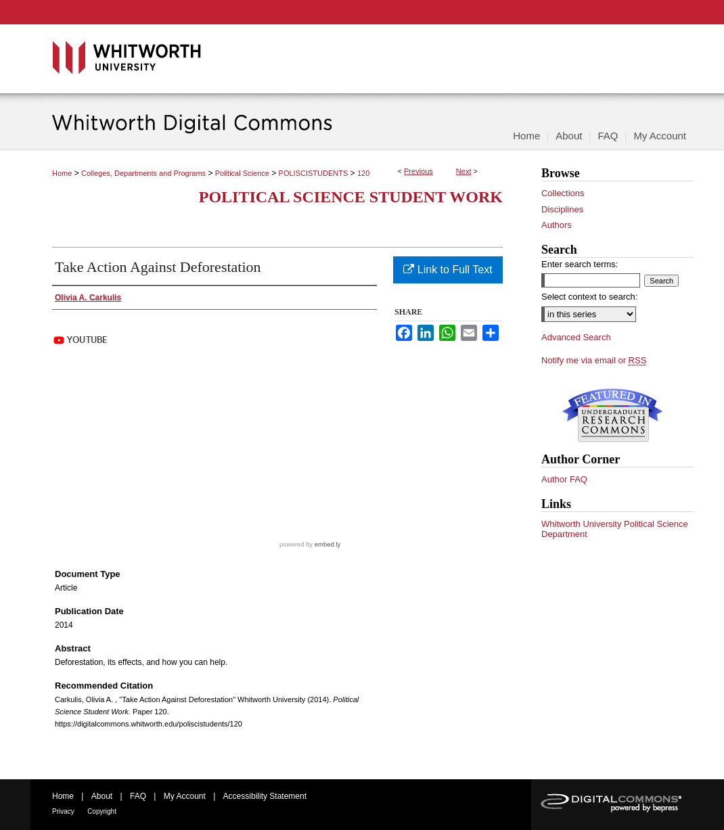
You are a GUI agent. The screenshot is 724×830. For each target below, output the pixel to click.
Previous (418, 171)
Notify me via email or (593, 360)
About (101, 796)
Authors (556, 225)
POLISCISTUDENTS (313, 173)
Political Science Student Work (351, 197)
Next (464, 171)
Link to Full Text (447, 269)
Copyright (101, 811)
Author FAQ (564, 479)
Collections (563, 193)
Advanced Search (576, 337)
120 (363, 173)
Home (62, 173)
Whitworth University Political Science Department (614, 529)
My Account (185, 796)
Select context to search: (589, 297)
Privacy (63, 811)
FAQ (138, 796)
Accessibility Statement (265, 796)
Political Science (242, 173)
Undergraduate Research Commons (612, 415)
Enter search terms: (579, 264)
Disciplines (562, 209)
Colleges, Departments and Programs (143, 173)
